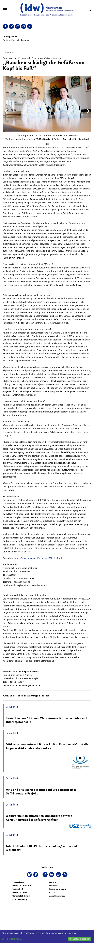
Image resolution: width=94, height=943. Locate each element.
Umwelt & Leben (19, 892)
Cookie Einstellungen (57, 896)
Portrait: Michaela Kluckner (16, 39)
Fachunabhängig (19, 899)
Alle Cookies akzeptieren (79, 938)
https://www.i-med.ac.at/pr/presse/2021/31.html (38, 558)
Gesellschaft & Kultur (22, 885)
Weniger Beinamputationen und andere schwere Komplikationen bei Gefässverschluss (39, 818)
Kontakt (52, 892)
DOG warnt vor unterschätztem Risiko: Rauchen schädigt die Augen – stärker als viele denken (47, 746)
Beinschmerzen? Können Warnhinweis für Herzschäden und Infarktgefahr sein (46, 720)
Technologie (18, 882)
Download (84, 138)
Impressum (53, 885)
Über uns (52, 882)
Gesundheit (17, 889)
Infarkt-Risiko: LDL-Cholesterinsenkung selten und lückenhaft (41, 848)
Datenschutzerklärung (57, 889)
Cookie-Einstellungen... (12, 938)
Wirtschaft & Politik (21, 896)
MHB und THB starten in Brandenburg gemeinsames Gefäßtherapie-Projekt (41, 792)
